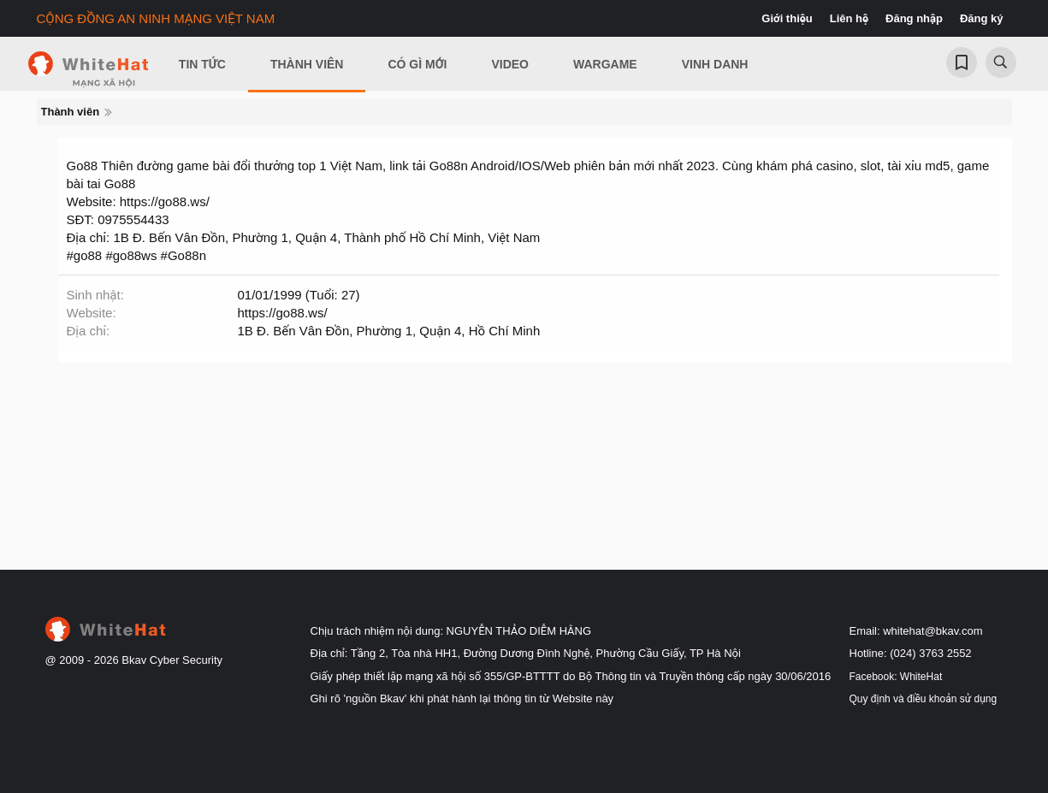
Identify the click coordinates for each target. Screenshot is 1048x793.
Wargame (605, 64)
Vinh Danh (715, 64)
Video (510, 64)
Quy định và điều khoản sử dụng (924, 699)
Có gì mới (417, 64)
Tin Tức (202, 64)
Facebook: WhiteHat (896, 677)
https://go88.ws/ (283, 312)
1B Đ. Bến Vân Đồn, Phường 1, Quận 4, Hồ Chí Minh (389, 330)
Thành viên (307, 64)
